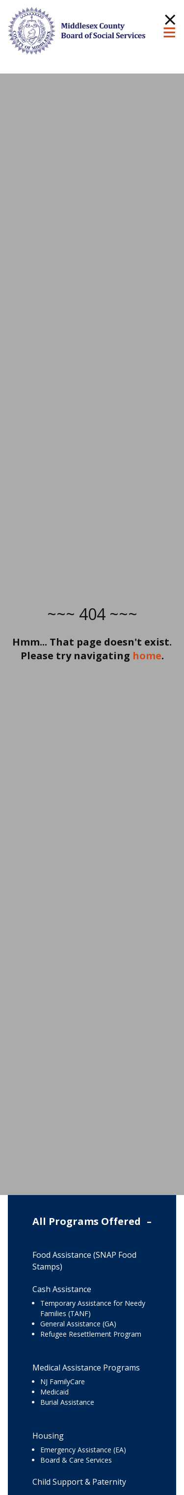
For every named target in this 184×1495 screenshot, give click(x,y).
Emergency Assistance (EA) (83, 1449)
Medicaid (54, 1391)
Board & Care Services (76, 1460)
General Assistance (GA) (78, 1323)
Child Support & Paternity (79, 1481)
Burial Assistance (67, 1402)
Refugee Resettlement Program (90, 1334)
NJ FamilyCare (62, 1381)
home (146, 655)
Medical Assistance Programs (86, 1367)
